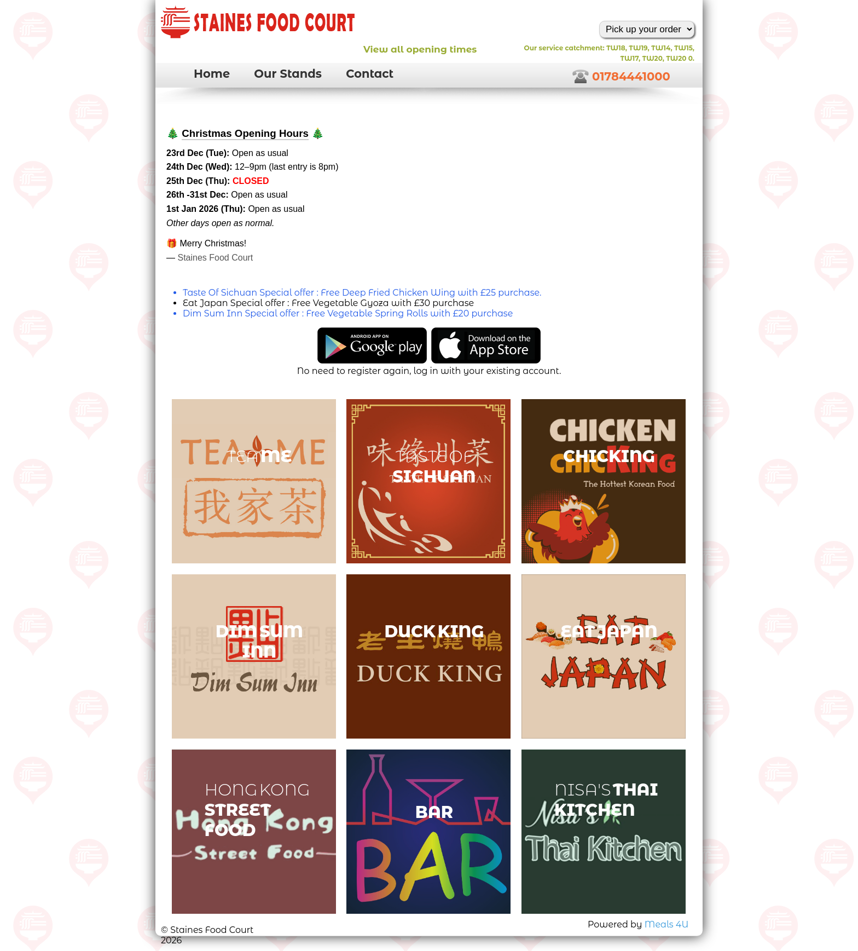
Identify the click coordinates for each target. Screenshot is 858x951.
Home (212, 73)
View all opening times (420, 49)
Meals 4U (666, 924)
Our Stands (288, 73)
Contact (369, 73)
